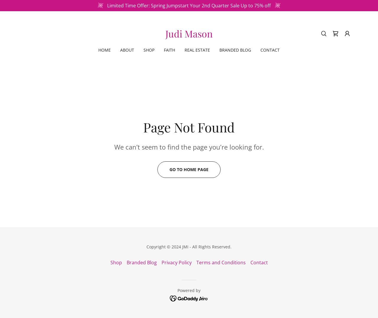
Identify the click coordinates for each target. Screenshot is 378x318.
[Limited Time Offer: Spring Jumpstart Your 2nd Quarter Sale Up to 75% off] (189, 5)
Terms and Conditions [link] (221, 262)
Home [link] (104, 50)
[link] (189, 35)
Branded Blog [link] (235, 50)
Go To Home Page (189, 169)
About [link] (127, 50)
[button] (347, 34)
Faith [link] (169, 50)
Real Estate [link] (197, 50)
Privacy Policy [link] (177, 262)
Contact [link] (270, 50)
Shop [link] (149, 50)
